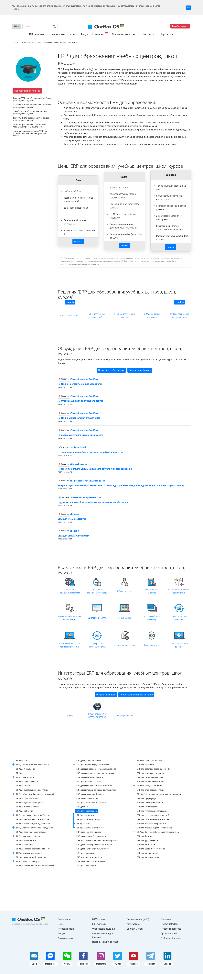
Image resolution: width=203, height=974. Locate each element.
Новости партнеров (171, 928)
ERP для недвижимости (87, 798)
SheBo (70, 715)
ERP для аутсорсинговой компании (32, 790)
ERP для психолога (145, 765)
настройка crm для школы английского (80, 435)
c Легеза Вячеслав (78, 464)
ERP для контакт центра (27, 861)
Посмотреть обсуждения (111, 370)
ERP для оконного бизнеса (88, 832)
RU (15, 26)
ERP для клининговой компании (31, 857)
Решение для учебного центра (124, 315)
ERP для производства (87, 866)
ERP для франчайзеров (147, 840)
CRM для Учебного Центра (72, 519)
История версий (66, 928)
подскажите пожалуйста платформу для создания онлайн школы (93, 502)
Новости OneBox (169, 924)
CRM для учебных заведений (97, 315)
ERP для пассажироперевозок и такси (94, 845)
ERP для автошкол (85, 815)
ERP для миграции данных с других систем (96, 790)
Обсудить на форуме (140, 370)
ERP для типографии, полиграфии (152, 811)
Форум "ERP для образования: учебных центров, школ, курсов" (31, 119)
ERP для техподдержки (147, 807)
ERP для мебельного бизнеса (89, 777)
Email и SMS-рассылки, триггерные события (69, 645)
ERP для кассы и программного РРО (33, 849)
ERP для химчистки (146, 845)
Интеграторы (133, 924)
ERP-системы (99, 924)
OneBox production (124, 715)
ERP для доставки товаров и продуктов (34, 828)
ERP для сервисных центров (150, 777)
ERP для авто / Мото (25, 777)
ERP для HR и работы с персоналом (32, 765)
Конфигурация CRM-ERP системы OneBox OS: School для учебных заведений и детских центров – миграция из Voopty (121, 485)
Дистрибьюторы (135, 928)
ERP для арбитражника (27, 781)
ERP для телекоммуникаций (150, 803)
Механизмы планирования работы (97, 591)
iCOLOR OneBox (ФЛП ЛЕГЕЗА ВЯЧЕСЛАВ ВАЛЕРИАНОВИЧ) (97, 716)
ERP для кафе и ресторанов (29, 853)
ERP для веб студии (25, 811)
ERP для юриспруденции (148, 857)
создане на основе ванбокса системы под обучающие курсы (90, 452)
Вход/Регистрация (180, 26)
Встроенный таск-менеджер (152, 618)
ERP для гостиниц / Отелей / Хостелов (33, 815)
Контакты (149, 34)
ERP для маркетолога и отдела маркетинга (96, 769)
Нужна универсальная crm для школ (79, 418)
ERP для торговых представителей (153, 815)
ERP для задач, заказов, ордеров (31, 832)
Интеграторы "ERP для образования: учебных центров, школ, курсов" (30, 125)
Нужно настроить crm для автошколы (80, 384)
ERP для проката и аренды (149, 760)
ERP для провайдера (86, 853)
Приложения (64, 919)
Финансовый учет (152, 645)
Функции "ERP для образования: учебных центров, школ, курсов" (32, 99)
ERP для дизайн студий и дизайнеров (33, 824)
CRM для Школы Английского (74, 536)
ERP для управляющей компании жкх (154, 828)
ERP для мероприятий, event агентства (94, 786)
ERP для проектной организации (91, 861)
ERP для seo (21, 773)
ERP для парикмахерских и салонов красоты (97, 840)
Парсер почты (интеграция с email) (97, 645)
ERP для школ (83, 824)
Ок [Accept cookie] (188, 7)
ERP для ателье (23, 786)
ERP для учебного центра (88, 819)
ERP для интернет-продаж (28, 836)
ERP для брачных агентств (28, 798)
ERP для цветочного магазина (151, 849)
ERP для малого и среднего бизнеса (93, 765)
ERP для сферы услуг (146, 798)
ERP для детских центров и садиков (32, 819)
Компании (100, 34)
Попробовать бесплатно (27, 90)
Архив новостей (169, 933)
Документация (121, 34)
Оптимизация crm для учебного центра (80, 401)
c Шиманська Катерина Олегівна (85, 497)
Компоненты (57, 34)
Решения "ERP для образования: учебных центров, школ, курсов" (32, 106)
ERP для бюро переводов (27, 807)
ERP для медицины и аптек (89, 781)
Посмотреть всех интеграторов (136, 694)
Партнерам (166, 34)
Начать (78, 241)
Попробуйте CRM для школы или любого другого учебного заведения (95, 469)
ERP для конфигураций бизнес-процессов (35, 866)
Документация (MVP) (138, 919)
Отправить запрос (105, 694)
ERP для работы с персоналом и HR (153, 769)
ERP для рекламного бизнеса (150, 773)
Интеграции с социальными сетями (70, 591)
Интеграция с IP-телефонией (179, 618)
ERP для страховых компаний (151, 790)
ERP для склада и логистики (150, 786)
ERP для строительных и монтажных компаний (159, 794)
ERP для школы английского (90, 828)
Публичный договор (171, 938)
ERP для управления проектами (151, 824)
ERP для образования (87, 811)
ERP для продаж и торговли (89, 857)
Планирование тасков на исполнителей (69, 618)
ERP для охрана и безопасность (91, 836)
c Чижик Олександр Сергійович (85, 379)
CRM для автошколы (69, 316)
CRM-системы (35, 34)
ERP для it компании (25, 769)
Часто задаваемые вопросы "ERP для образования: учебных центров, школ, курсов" (30, 133)
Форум (84, 34)
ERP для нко (82, 807)
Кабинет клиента (124, 591)
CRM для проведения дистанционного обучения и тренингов (179, 316)
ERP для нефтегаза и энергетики (91, 803)
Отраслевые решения (103, 928)
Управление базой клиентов (151, 591)
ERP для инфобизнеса (26, 840)
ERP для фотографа (146, 836)
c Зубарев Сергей (78, 447)
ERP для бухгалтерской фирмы (30, 803)
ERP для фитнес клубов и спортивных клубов (158, 832)
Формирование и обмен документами (179, 591)
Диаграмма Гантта (97, 618)
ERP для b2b (21, 760)
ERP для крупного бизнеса (88, 760)
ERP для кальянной (25, 845)
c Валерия (74, 514)
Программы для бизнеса (105, 941)
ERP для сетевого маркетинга (150, 781)
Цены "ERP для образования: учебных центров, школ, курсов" (30, 112)
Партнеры (166, 919)
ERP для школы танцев (147, 853)
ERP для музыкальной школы (90, 794)
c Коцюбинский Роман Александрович (88, 481)
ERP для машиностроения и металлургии (95, 773)
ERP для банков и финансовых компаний (35, 794)
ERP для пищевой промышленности (93, 849)
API (135, 34)
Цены (72, 34)
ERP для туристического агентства (153, 819)
